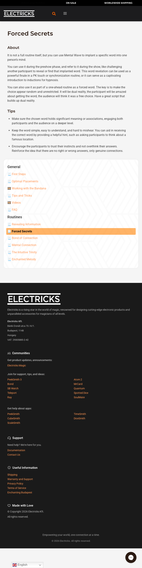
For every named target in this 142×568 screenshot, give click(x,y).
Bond (10, 383)
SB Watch (12, 388)
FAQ (14, 209)
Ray (9, 397)
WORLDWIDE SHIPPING (118, 2)
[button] (54, 13)
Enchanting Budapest (19, 492)
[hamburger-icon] (65, 14)
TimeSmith (80, 413)
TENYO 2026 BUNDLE (33, 2)
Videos (16, 202)
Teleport (12, 392)
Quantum (79, 388)
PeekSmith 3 (14, 379)
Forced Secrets (22, 231)
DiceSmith (79, 418)
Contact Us (13, 454)
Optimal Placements (25, 181)
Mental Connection (24, 245)
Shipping (12, 474)
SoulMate (79, 397)
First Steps (19, 174)
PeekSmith (13, 413)
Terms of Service (16, 488)
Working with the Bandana (29, 188)
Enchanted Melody (24, 259)
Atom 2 (78, 379)
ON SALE (71, 2)
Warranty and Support (20, 479)
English (19, 565)
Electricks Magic (16, 365)
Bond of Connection (25, 238)
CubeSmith (13, 418)
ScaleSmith (13, 422)
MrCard (78, 383)
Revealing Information (26, 224)
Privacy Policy (15, 483)
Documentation (16, 450)
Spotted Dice (81, 392)
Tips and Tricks (22, 195)
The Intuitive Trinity (24, 252)
